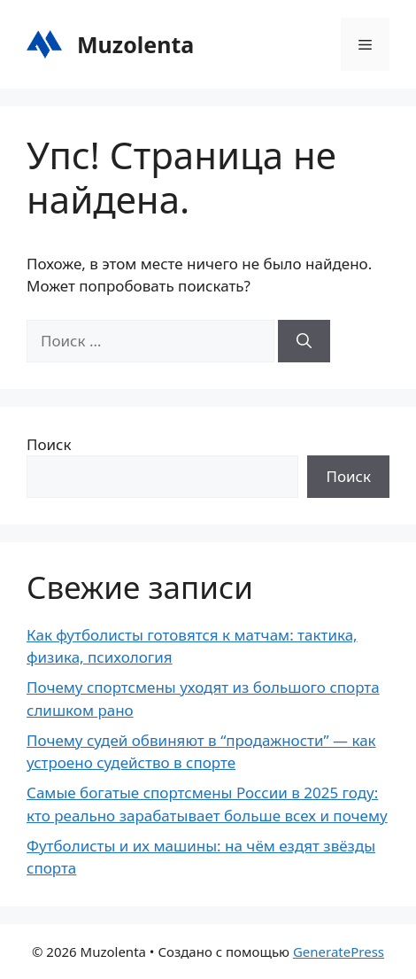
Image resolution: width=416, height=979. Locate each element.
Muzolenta (135, 44)
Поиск (49, 444)
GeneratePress (338, 951)
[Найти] (304, 341)
